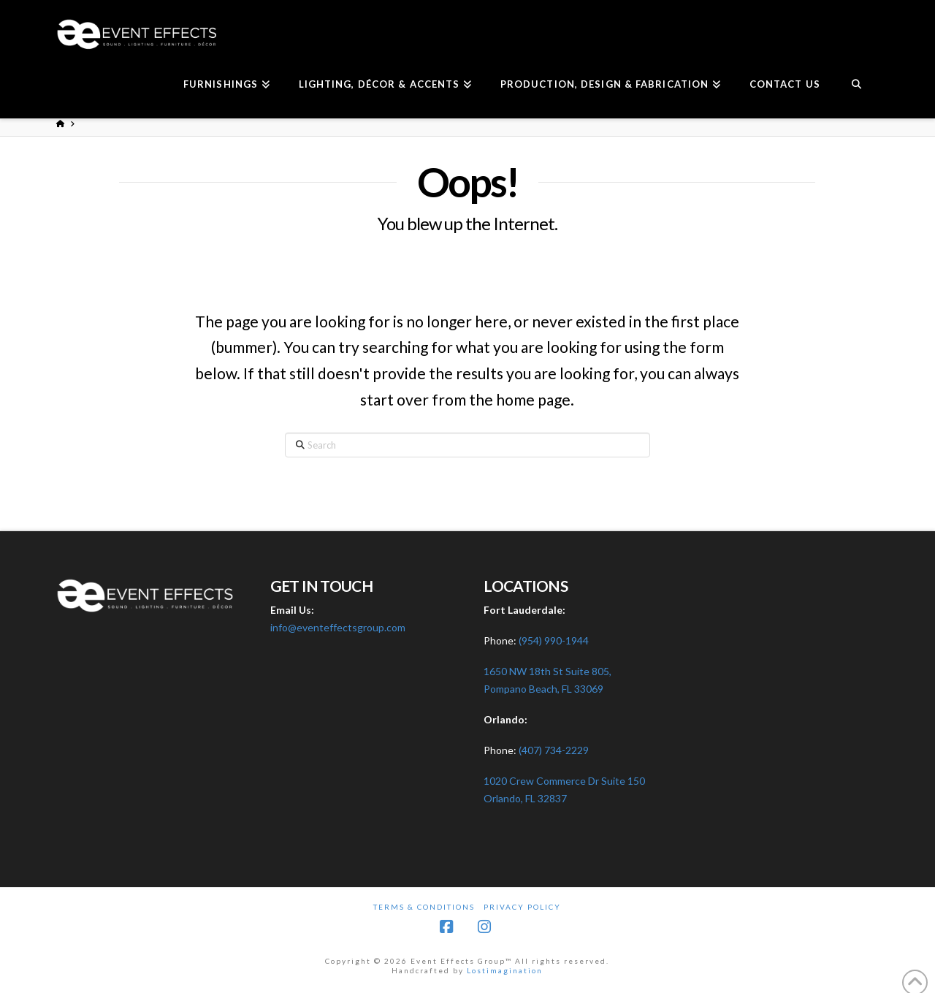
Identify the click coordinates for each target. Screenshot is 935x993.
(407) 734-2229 (554, 750)
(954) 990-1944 (554, 640)
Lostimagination (505, 970)
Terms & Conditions (424, 906)
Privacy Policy (522, 906)
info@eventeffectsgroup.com (337, 627)
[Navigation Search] (856, 85)
